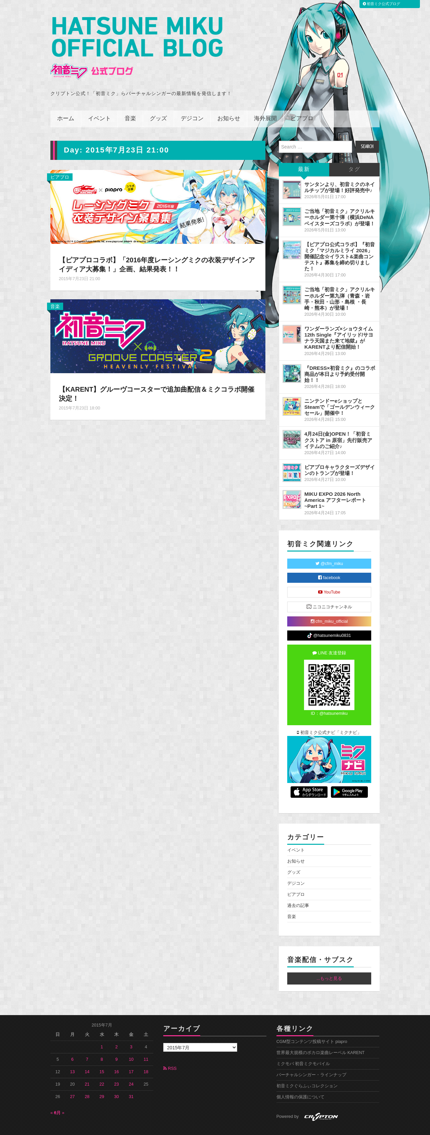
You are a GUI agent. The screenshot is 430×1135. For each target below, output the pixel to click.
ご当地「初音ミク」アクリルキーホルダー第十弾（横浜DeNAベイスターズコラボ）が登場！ (339, 202)
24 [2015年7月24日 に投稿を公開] (131, 1069)
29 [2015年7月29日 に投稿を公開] (101, 1082)
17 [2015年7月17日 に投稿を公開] (131, 1057)
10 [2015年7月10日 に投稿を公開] (131, 1044)
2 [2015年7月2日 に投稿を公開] (116, 1032)
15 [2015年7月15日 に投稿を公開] (101, 1057)
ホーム (65, 103)
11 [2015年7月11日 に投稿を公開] (145, 1044)
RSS (169, 1053)
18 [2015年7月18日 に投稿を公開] (145, 1057)
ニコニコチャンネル (329, 592)
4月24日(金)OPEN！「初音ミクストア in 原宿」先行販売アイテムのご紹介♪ (338, 425)
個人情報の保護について (300, 1082)
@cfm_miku (329, 549)
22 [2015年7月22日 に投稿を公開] (101, 1069)
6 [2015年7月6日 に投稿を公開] (72, 1044)
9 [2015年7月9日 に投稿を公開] (116, 1044)
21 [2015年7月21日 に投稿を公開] (87, 1069)
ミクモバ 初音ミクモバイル (303, 1049)
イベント (99, 103)
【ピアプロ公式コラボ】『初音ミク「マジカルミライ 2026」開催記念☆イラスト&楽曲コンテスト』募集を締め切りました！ (339, 242)
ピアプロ (302, 103)
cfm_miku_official (329, 606)
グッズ (158, 103)
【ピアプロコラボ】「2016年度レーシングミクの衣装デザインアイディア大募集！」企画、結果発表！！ (155, 249)
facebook (329, 563)
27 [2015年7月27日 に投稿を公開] (72, 1082)
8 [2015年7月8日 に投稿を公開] (102, 1044)
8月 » (59, 1098)
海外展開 (265, 103)
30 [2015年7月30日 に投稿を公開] (116, 1082)
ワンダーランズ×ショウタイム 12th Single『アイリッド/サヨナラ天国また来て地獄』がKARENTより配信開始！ (338, 323)
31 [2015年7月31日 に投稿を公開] (131, 1082)
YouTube (329, 577)
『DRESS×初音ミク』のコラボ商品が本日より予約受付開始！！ (339, 359)
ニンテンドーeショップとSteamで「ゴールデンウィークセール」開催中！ (339, 392)
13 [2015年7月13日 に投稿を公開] (72, 1057)
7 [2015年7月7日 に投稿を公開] (87, 1044)
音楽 (130, 103)
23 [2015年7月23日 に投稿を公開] (116, 1069)
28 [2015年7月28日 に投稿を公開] (87, 1082)
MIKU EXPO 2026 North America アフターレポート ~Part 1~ (335, 485)
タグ (354, 154)
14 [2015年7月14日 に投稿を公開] (87, 1057)
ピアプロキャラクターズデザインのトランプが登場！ (339, 455)
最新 (304, 154)
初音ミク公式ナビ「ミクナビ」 (329, 717)
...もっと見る (329, 963)
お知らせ (228, 103)
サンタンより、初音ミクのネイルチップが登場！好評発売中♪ (339, 172)
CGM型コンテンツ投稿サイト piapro (311, 1026)
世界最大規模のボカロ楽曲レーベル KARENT (320, 1038)
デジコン (192, 103)
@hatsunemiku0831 (329, 620)
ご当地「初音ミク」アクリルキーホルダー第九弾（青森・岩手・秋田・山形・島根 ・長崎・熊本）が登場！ (339, 284)
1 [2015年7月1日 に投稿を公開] (102, 1032)
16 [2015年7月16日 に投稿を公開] (116, 1057)
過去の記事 (298, 890)
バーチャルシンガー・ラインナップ (311, 1060)
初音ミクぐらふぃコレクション (307, 1071)
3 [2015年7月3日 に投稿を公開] (131, 1032)
